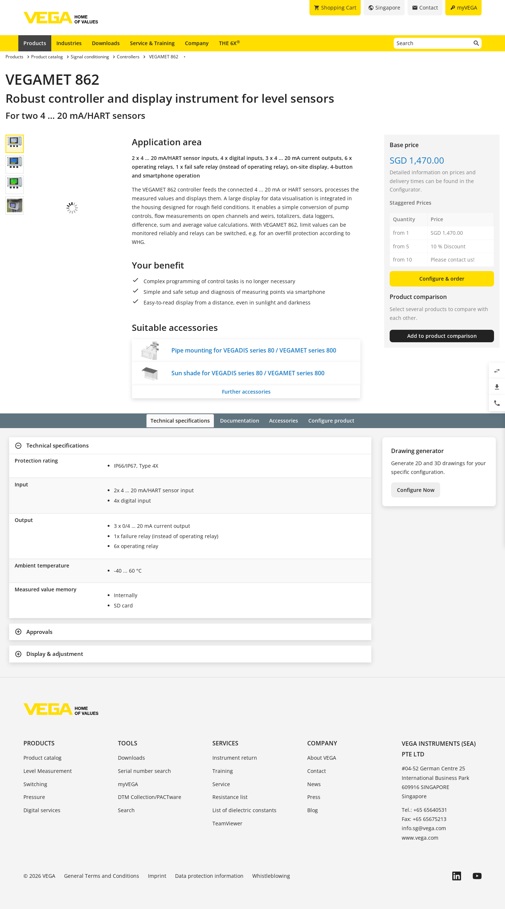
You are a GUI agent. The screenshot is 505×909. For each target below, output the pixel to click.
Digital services (41, 809)
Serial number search (144, 769)
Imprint (157, 875)
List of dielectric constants (244, 809)
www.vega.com (420, 836)
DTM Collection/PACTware (149, 796)
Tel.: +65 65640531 (424, 809)
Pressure (34, 796)
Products (34, 43)
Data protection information (209, 875)
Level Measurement (47, 769)
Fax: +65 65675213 (424, 818)
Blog (312, 809)
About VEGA (321, 756)
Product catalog (42, 756)
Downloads (106, 43)
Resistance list (230, 796)
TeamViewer (227, 822)
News (314, 783)
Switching (35, 783)
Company (197, 43)
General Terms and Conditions (101, 875)
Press (313, 796)
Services (225, 742)
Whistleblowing (271, 875)
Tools (127, 742)
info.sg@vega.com (424, 827)
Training (222, 769)
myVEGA (128, 783)
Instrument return (234, 756)
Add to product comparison (442, 335)
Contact (316, 769)
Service (221, 783)
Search (126, 809)
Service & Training (152, 43)
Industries (69, 43)
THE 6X (229, 43)
